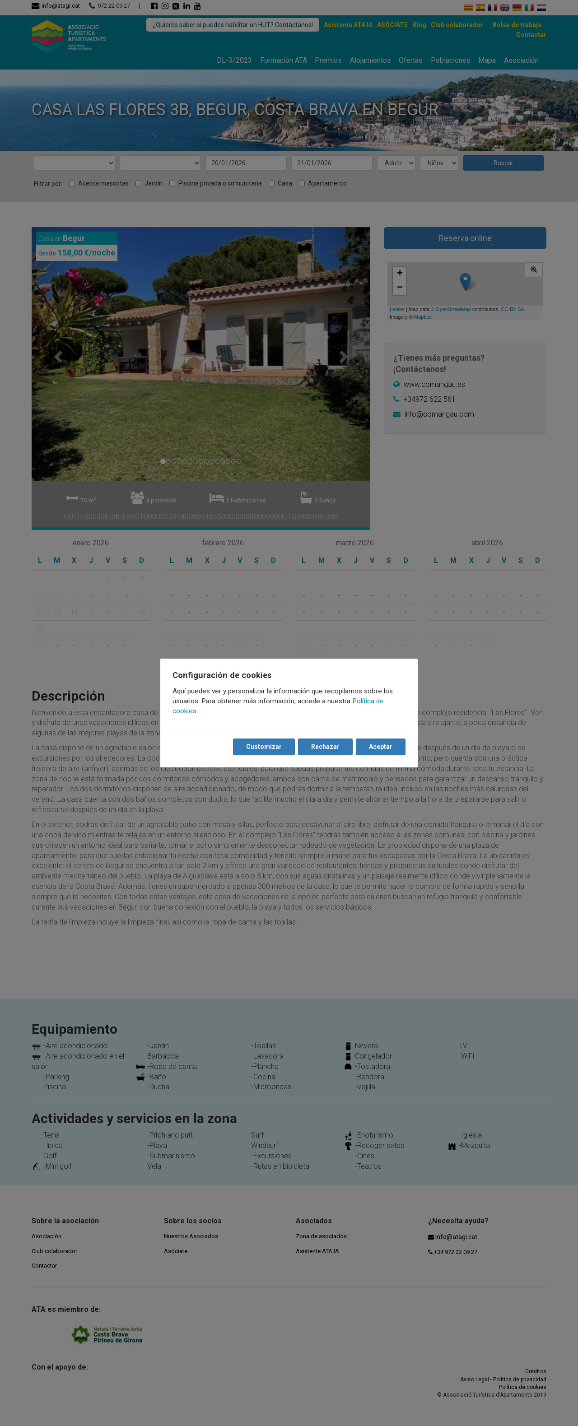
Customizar (263, 746)
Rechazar (325, 746)
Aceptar (380, 746)
